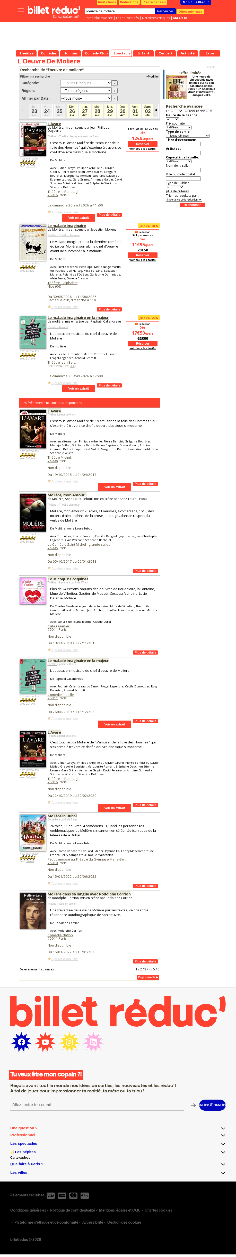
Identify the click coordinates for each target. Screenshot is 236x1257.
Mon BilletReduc (196, 2)
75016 (53, 195)
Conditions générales (28, 1211)
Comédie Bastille (61, 694)
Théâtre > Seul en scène (62, 903)
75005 (53, 547)
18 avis (30, 270)
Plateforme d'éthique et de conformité (46, 1223)
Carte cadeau (155, 2)
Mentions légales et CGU (120, 1211)
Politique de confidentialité (72, 1211)
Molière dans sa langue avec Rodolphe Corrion (89, 893)
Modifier (153, 76)
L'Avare (54, 123)
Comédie (53, 819)
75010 (53, 863)
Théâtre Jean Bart (61, 362)
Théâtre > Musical (58, 327)
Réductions (129, 2)
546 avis (30, 166)
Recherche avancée (99, 18)
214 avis (30, 358)
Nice (51, 286)
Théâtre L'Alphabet (62, 282)
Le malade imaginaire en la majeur (78, 317)
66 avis (30, 541)
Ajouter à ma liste (64, 212)
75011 (53, 629)
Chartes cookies (158, 1211)
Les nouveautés (127, 18)
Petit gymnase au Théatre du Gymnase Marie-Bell (86, 859)
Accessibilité (92, 1223)
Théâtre (52, 414)
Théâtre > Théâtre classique (64, 136)
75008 (53, 460)
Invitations (107, 2)
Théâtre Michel (59, 457)
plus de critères (177, 191)
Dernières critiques (156, 18)
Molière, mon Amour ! (67, 494)
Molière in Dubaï (62, 815)
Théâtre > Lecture (58, 582)
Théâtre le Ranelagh (64, 191)
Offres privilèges (190, 11)
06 (58, 286)
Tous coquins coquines (68, 578)
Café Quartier (58, 626)
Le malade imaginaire (67, 225)
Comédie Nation (60, 935)
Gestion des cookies (124, 1223)
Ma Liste (180, 18)
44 (73, 365)
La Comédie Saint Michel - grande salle (78, 544)
